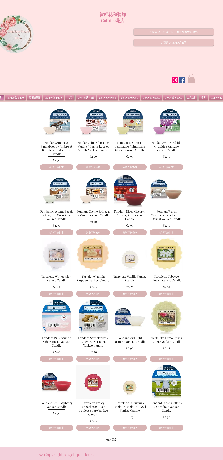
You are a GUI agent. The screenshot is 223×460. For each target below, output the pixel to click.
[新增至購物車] (56, 167)
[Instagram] (175, 80)
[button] (174, 32)
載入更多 (111, 439)
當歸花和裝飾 (113, 14)
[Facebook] (182, 80)
